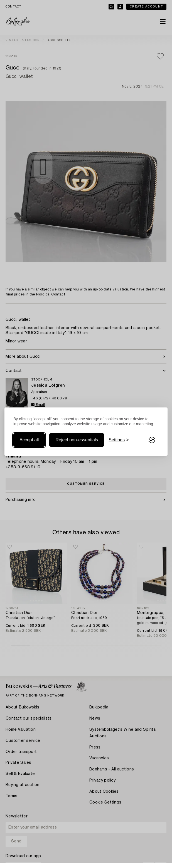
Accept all (29, 439)
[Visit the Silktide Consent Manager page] (152, 440)
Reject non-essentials (76, 439)
